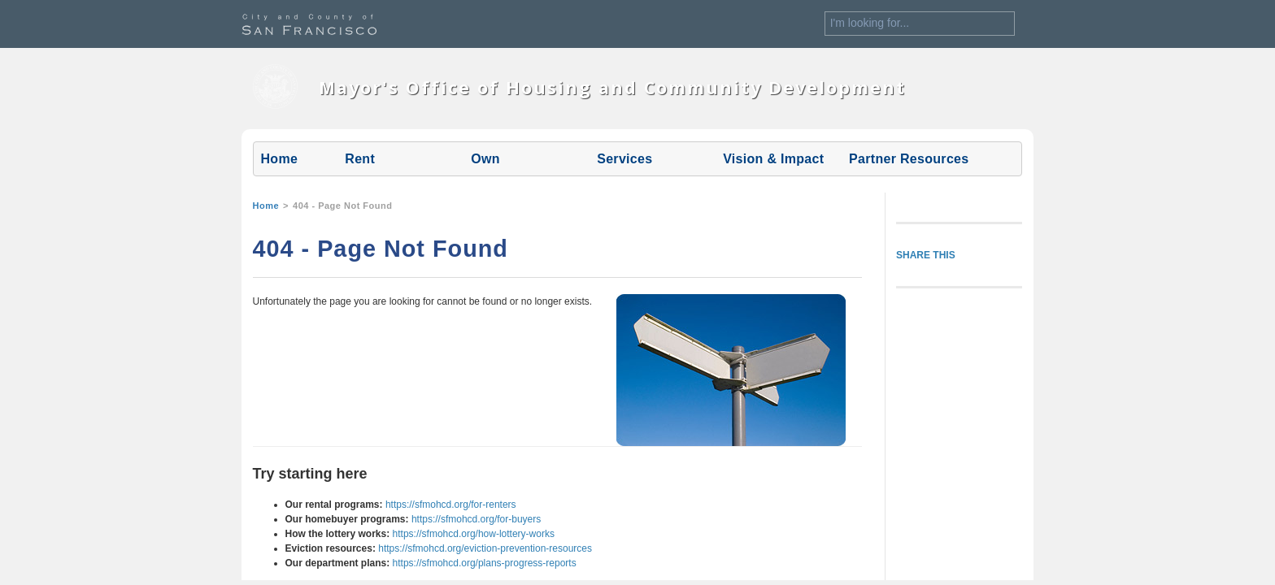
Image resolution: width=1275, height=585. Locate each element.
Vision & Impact (773, 159)
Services (624, 159)
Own (485, 159)
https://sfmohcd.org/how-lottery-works (474, 534)
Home (279, 159)
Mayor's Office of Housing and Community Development (612, 87)
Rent (360, 159)
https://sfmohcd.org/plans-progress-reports (485, 563)
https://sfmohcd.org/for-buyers (476, 519)
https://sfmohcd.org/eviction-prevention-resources (485, 548)
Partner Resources (908, 159)
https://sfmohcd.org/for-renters (450, 504)
